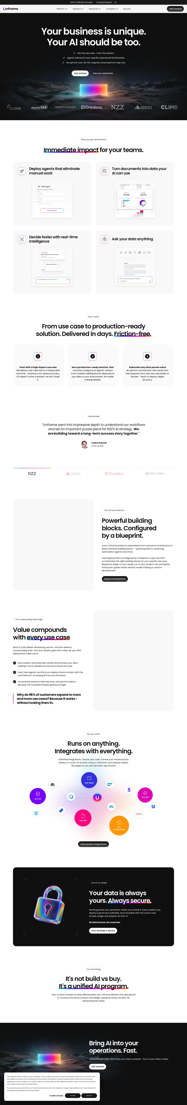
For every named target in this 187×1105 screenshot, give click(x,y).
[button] (62, 9)
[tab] (32, 473)
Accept (72, 1095)
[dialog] (52, 1086)
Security (127, 9)
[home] (10, 9)
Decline (89, 1095)
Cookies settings (56, 1095)
